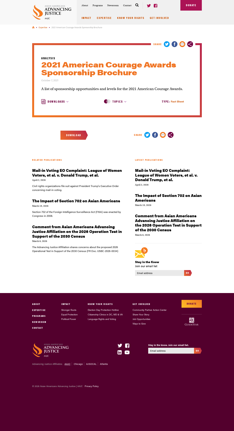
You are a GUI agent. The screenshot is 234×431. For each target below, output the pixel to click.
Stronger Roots (68, 309)
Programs (98, 5)
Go (187, 272)
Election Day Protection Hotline (103, 309)
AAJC (67, 364)
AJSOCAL (91, 364)
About (85, 5)
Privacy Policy (92, 386)
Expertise (104, 18)
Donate (191, 5)
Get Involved (159, 18)
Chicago (78, 364)
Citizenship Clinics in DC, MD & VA (105, 314)
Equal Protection (69, 314)
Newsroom (113, 5)
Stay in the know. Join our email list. (168, 345)
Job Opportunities (141, 319)
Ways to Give (139, 323)
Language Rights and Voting (102, 319)
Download (73, 135)
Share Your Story (141, 314)
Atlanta (104, 364)
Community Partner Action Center (150, 309)
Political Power (68, 319)
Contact (127, 5)
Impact (86, 18)
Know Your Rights (130, 18)
